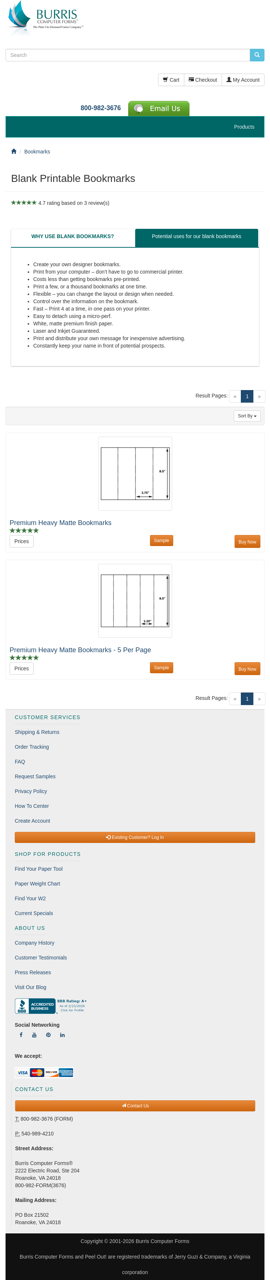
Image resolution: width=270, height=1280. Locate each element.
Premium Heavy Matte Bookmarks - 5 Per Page (80, 650)
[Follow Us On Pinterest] (48, 1035)
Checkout (203, 80)
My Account (243, 80)
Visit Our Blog (30, 987)
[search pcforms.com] (257, 55)
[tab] (72, 238)
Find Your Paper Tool (39, 869)
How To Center (32, 806)
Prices (21, 541)
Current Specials (34, 913)
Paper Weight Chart (37, 884)
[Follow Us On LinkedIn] (62, 1035)
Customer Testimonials (41, 958)
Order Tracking (32, 747)
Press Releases (33, 972)
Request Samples (35, 776)
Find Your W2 (30, 898)
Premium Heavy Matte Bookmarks (61, 522)
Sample (161, 540)
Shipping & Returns (37, 732)
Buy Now (247, 542)
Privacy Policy (31, 791)
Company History (34, 943)
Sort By (247, 416)
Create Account (32, 821)
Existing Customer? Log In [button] (135, 837)
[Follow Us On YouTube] (34, 1035)
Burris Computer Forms (162, 1241)
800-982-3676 (101, 108)
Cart (171, 80)
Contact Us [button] (135, 1105)
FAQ (20, 762)
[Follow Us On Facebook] (21, 1035)
